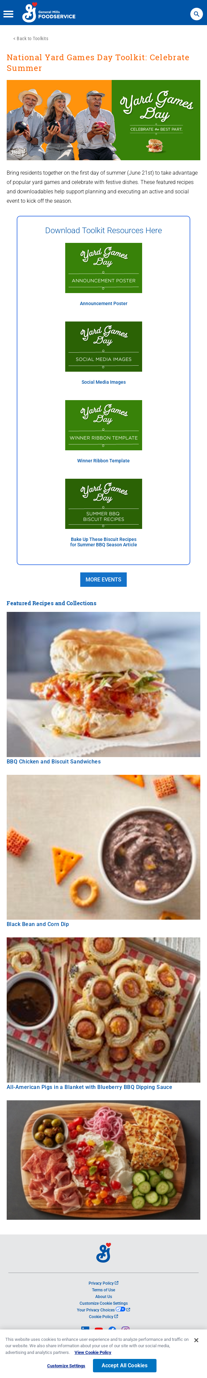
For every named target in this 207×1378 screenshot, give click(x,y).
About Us (103, 1296)
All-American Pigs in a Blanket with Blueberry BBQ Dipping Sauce (89, 1087)
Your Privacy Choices (103, 1310)
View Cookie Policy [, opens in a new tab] (93, 1353)
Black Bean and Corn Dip (38, 924)
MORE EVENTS (103, 579)
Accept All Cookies (125, 1367)
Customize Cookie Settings (104, 1303)
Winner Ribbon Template (103, 461)
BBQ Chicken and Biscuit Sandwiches (54, 761)
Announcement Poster (103, 303)
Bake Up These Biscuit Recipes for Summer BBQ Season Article (103, 542)
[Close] (196, 1341)
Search (196, 11)
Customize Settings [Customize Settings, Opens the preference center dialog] (66, 1367)
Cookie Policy (103, 1316)
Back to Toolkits (32, 38)
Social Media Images (104, 382)
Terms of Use (103, 1290)
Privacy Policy (103, 1283)
